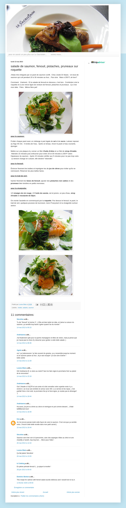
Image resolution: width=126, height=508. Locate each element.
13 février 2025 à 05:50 (25, 483)
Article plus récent (17, 492)
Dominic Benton (23, 477)
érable (20, 307)
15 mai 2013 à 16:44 (24, 427)
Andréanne (21, 335)
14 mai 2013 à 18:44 (24, 396)
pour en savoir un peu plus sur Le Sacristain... (28, 54)
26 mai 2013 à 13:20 (24, 456)
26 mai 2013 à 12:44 (24, 443)
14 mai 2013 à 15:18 (24, 376)
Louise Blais (21, 368)
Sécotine (20, 319)
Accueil (45, 492)
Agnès (19, 350)
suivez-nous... (56, 54)
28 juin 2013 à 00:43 (24, 470)
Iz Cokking (21, 463)
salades (25, 307)
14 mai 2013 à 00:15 (24, 327)
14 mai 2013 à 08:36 (24, 343)
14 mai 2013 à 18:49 (24, 412)
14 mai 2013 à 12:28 (24, 361)
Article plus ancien (73, 492)
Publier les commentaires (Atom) (32, 496)
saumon (31, 307)
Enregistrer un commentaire (24, 487)
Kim (18, 419)
